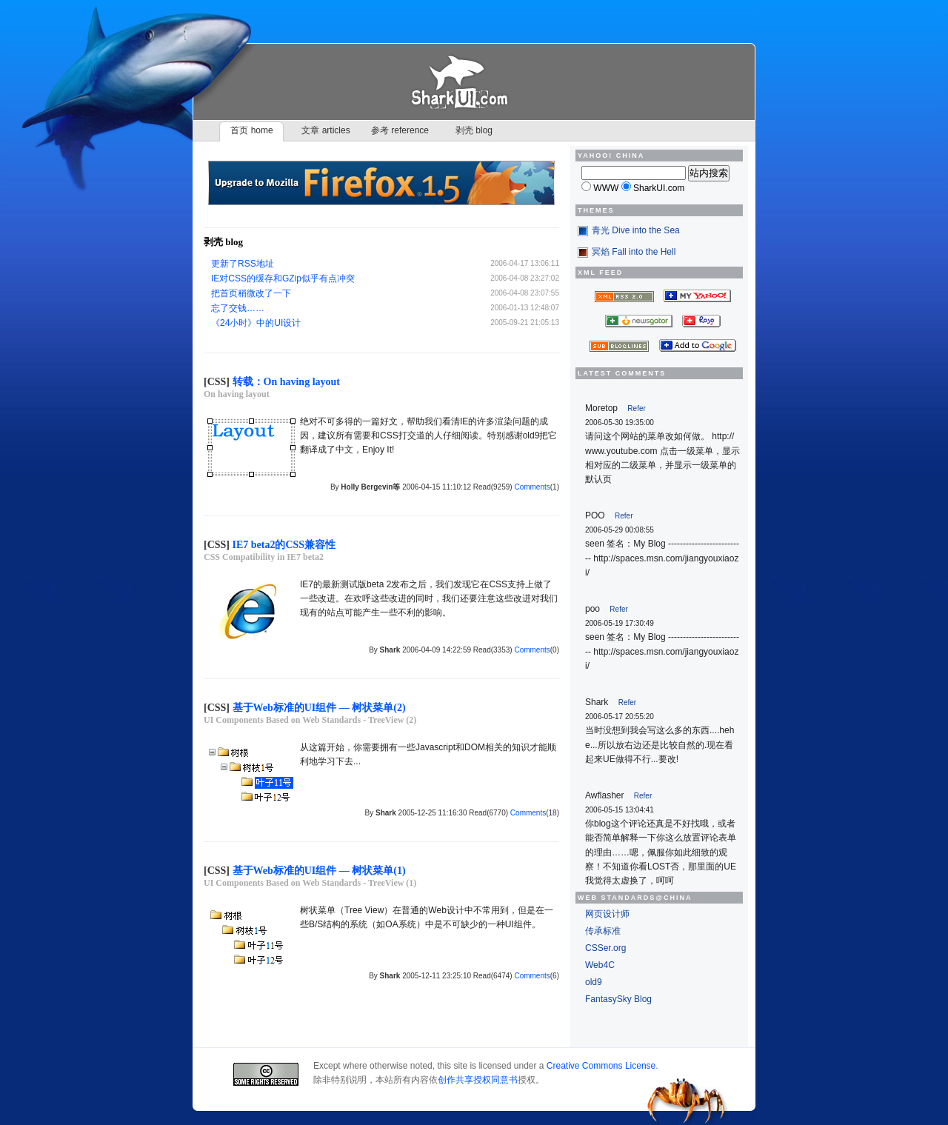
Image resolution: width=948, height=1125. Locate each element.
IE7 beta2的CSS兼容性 (284, 544)
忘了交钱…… (237, 308)
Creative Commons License (601, 1066)
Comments (532, 487)
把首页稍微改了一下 (251, 293)
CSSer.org (605, 948)
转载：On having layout (286, 381)
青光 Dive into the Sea (636, 230)
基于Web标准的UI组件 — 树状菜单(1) (319, 870)
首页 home (251, 130)
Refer (636, 408)
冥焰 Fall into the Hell (633, 252)
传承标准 (603, 931)
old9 (593, 982)
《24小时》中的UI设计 (256, 323)
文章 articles (325, 130)
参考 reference (400, 130)
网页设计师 (607, 914)
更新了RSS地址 (242, 263)
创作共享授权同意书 (478, 1080)
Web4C (600, 965)
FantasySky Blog (618, 999)
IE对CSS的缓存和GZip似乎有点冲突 (283, 278)
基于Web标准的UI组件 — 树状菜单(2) (319, 707)
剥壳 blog (474, 130)
